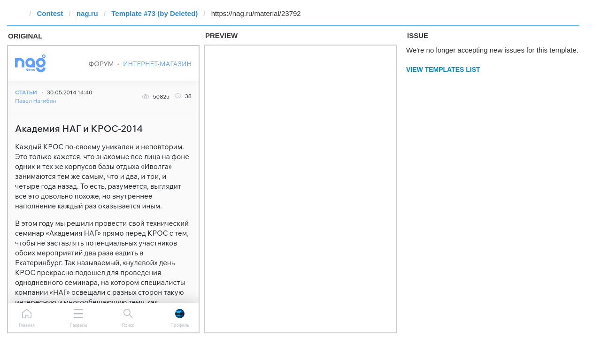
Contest (50, 13)
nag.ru (87, 13)
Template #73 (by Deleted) (154, 13)
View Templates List (443, 69)
